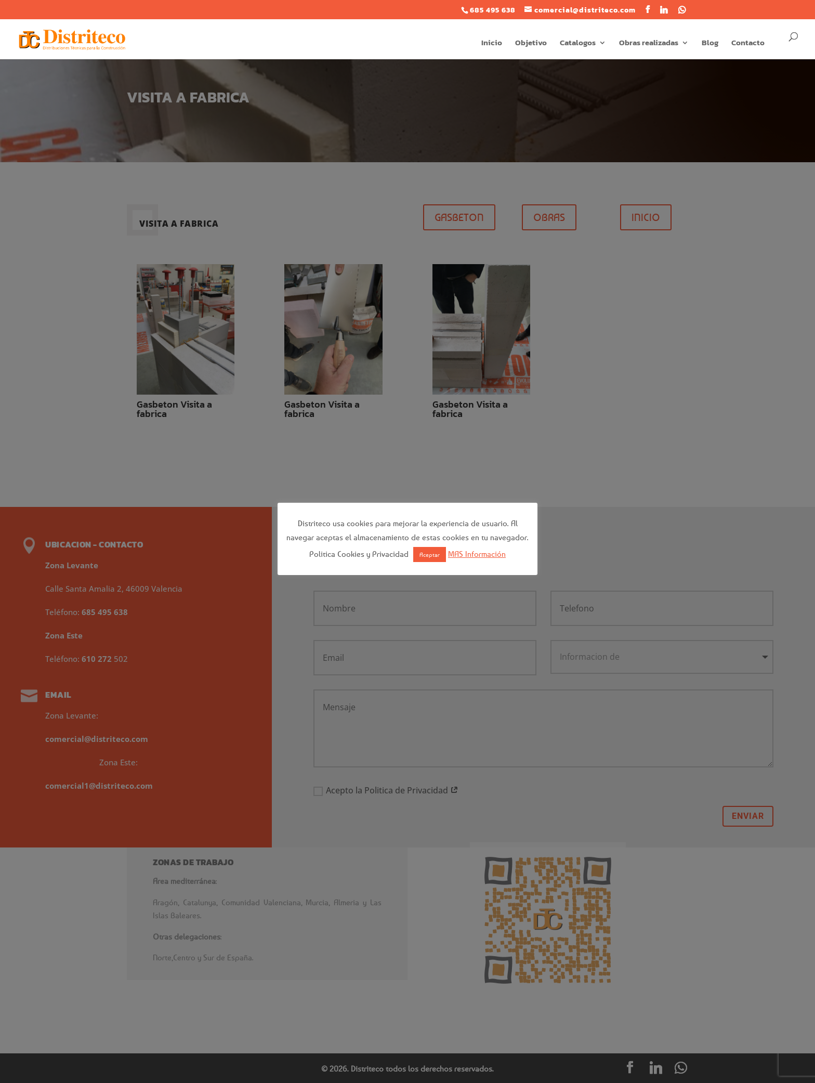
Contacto (748, 43)
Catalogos (578, 43)
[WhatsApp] (682, 10)
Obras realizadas (648, 43)
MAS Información (477, 553)
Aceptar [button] (429, 554)
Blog (710, 43)
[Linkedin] (664, 10)
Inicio (491, 43)
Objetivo (531, 43)
